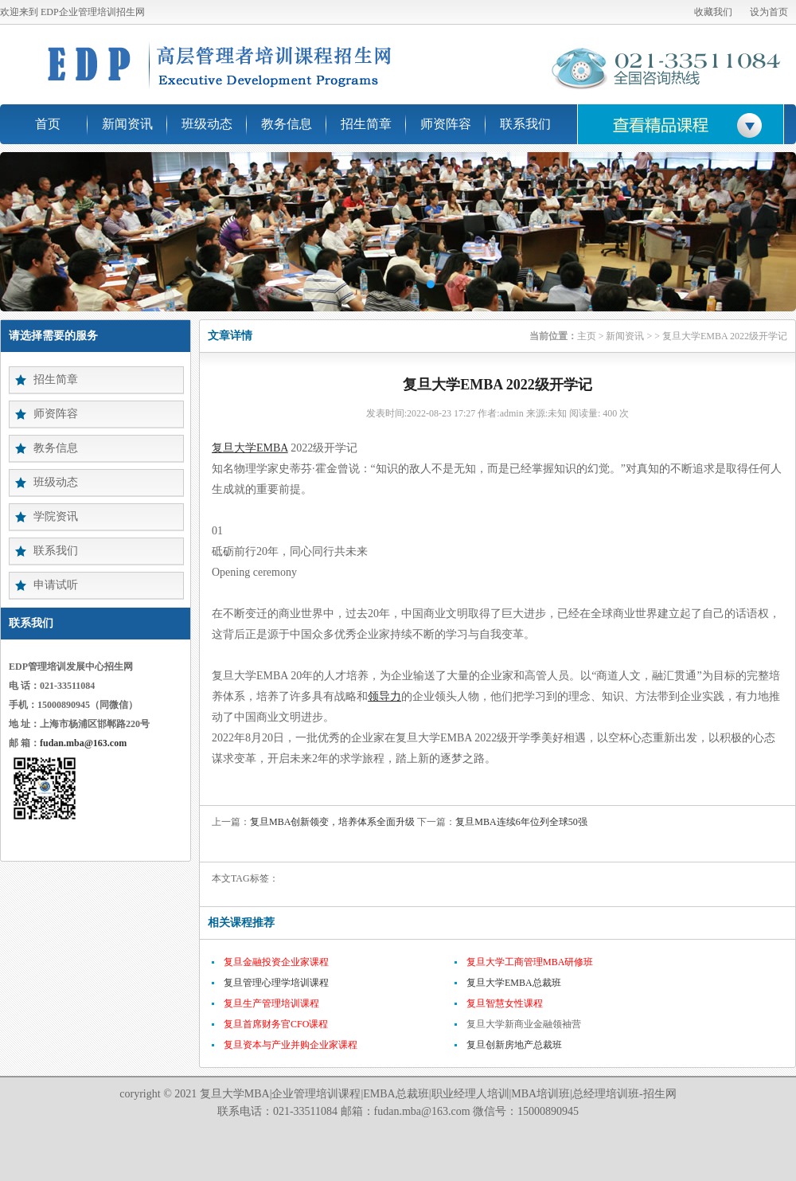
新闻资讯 (127, 124)
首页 (47, 124)
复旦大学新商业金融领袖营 (523, 1024)
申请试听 (55, 585)
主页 (586, 336)
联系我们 (525, 124)
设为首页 (769, 12)
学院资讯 (55, 516)
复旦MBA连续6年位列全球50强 (521, 821)
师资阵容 (445, 124)
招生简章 (366, 124)
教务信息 (286, 124)
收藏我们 (713, 12)
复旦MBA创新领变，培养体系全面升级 (332, 821)
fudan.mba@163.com (83, 743)
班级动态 (206, 124)
